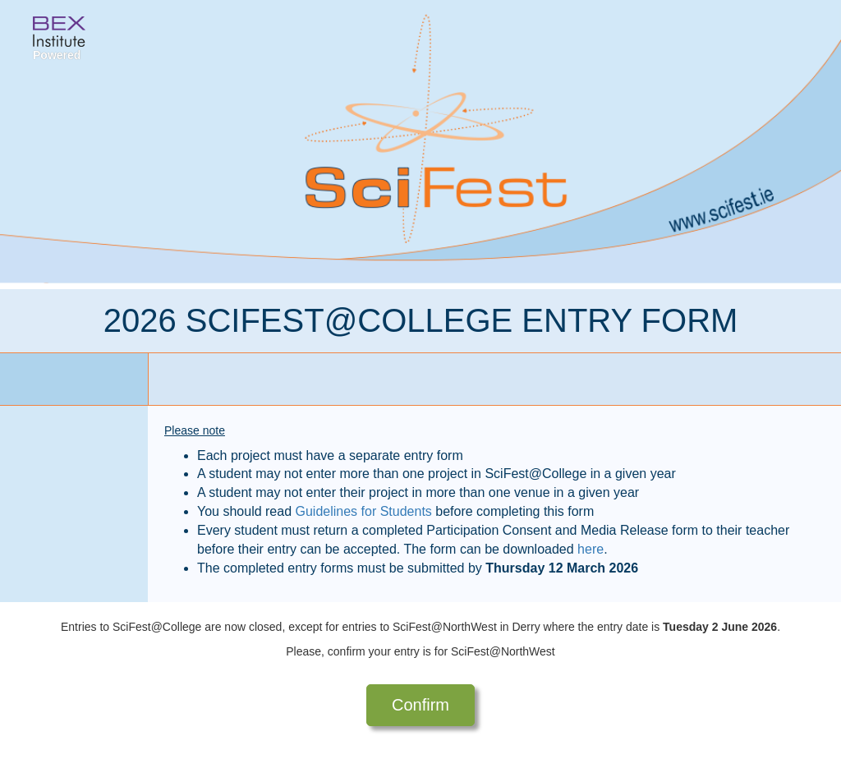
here (590, 549)
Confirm (420, 705)
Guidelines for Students (364, 511)
